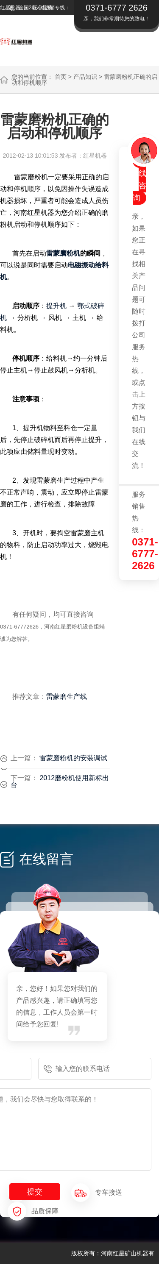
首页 (61, 76)
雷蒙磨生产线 (66, 696)
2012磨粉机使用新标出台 (60, 781)
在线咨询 (139, 179)
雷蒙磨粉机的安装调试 (73, 758)
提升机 (56, 305)
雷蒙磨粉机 (63, 253)
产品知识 (85, 76)
